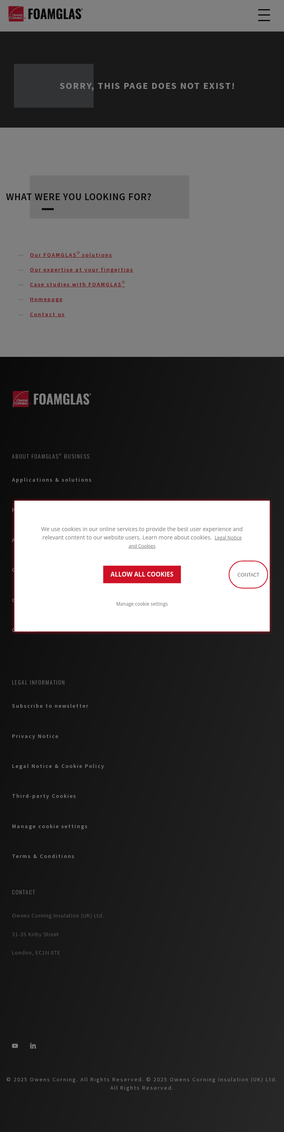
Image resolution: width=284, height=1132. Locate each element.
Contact (248, 574)
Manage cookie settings (142, 603)
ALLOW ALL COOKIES (142, 574)
